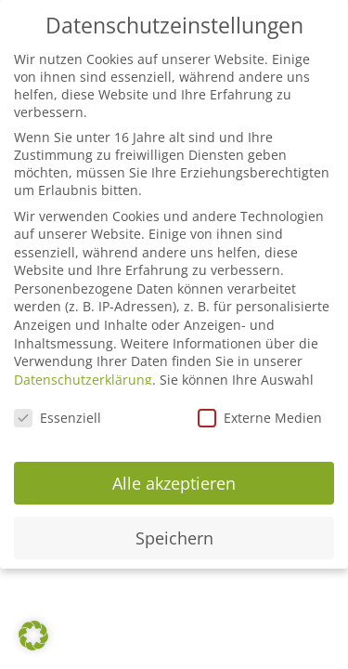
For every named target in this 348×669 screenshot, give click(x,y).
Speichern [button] (174, 538)
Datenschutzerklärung (83, 379)
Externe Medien (260, 417)
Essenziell (57, 417)
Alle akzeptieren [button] (174, 483)
